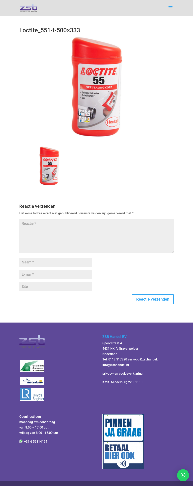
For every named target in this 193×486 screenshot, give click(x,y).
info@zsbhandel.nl (115, 365)
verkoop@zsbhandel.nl (144, 359)
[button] (183, 475)
